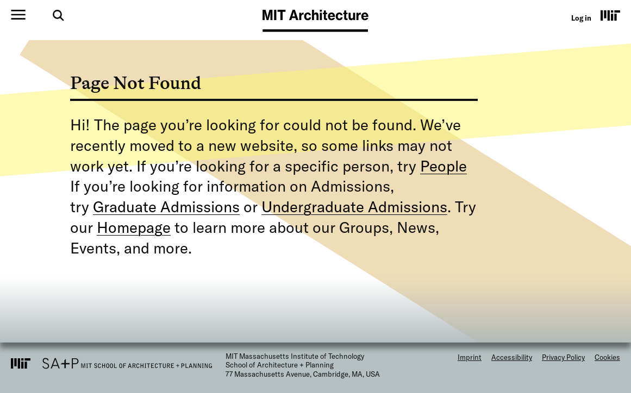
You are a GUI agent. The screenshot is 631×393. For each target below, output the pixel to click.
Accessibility (511, 357)
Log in (581, 18)
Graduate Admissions (166, 206)
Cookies (607, 357)
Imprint (470, 357)
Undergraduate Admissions (354, 206)
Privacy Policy (563, 357)
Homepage (134, 227)
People (443, 165)
